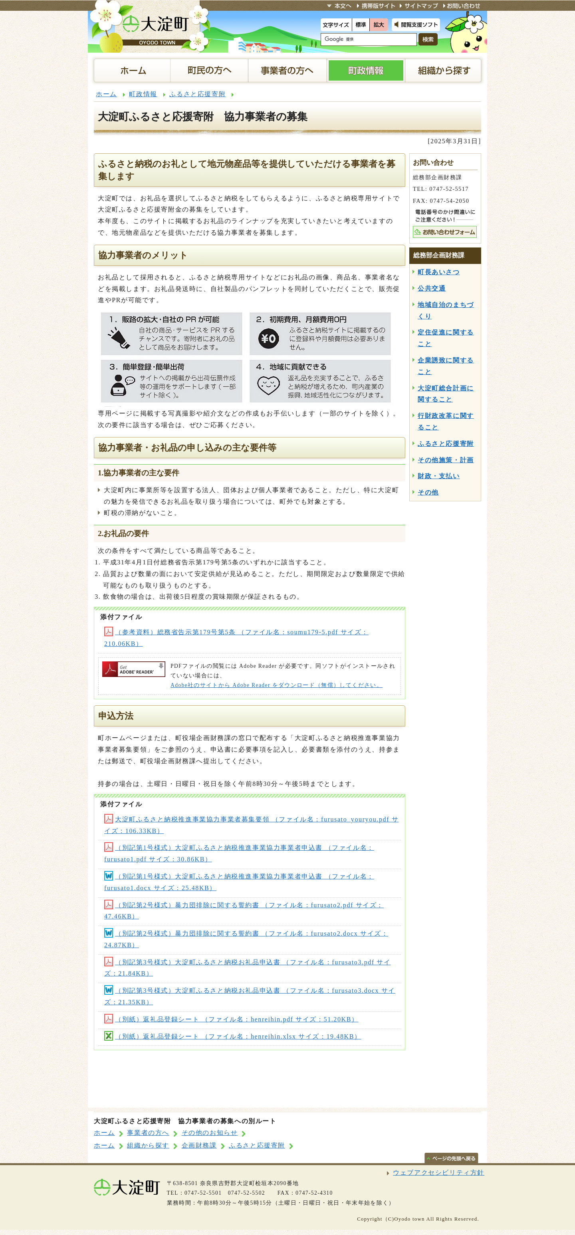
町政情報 (143, 94)
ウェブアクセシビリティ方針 (438, 1172)
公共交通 (432, 288)
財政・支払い (439, 476)
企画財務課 (199, 1145)
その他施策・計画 (446, 460)
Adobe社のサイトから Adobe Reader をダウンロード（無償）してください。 (277, 685)
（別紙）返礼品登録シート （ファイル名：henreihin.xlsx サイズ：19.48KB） (232, 1036)
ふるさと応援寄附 (197, 94)
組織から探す (148, 1145)
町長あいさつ (439, 272)
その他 (428, 492)
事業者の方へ (148, 1132)
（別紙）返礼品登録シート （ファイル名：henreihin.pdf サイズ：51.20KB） (231, 1019)
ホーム (106, 94)
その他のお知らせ (210, 1132)
